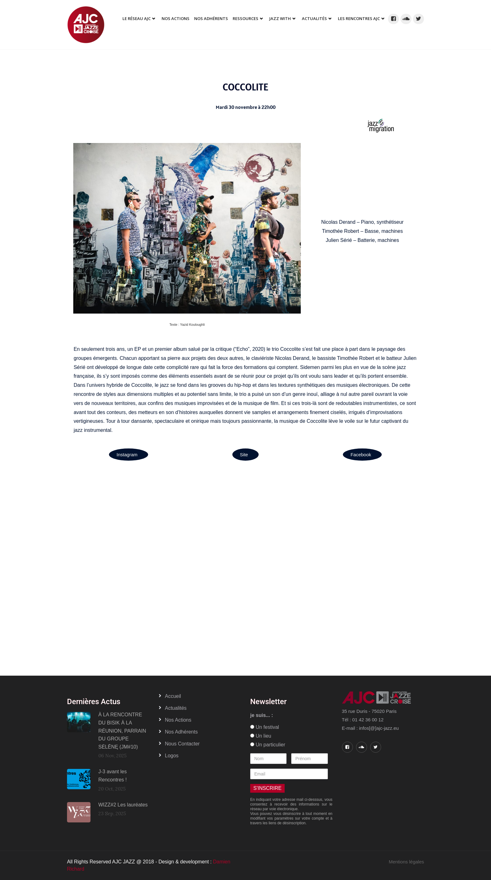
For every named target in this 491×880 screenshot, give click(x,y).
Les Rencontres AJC (359, 18)
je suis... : (261, 715)
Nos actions (178, 720)
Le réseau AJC (136, 18)
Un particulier (267, 744)
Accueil (173, 696)
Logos (172, 755)
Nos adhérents (211, 18)
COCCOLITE (245, 86)
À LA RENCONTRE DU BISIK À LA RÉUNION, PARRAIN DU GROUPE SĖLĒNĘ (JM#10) (122, 730)
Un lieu (260, 736)
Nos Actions (175, 18)
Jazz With (280, 18)
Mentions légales (406, 861)
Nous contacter (182, 743)
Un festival (264, 727)
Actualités (314, 18)
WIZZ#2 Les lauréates (122, 804)
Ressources (245, 18)
